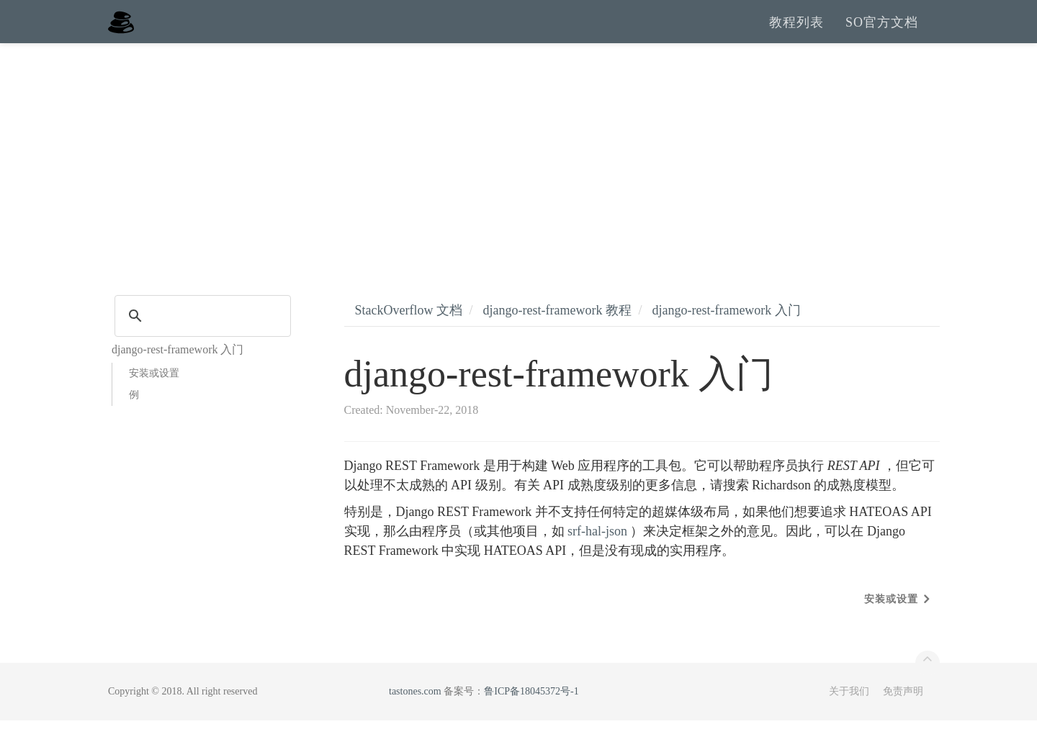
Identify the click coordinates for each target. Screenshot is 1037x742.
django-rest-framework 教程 (556, 332)
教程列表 (796, 32)
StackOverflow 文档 (408, 332)
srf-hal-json (597, 553)
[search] (201, 337)
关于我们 (849, 712)
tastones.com (415, 712)
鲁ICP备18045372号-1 (531, 712)
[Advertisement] (518, 172)
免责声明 (903, 712)
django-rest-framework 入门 (726, 332)
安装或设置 (154, 394)
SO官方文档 (881, 32)
